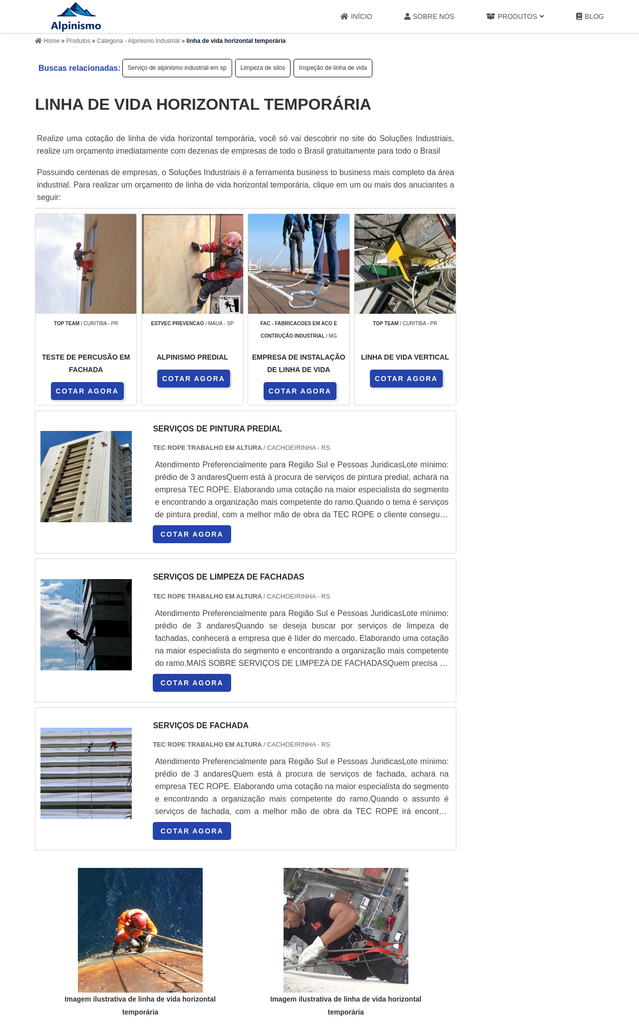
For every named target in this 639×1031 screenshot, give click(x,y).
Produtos (515, 16)
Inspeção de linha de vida (333, 67)
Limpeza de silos (263, 67)
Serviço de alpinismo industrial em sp (177, 67)
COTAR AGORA (87, 391)
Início (356, 16)
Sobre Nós (429, 16)
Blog (590, 16)
